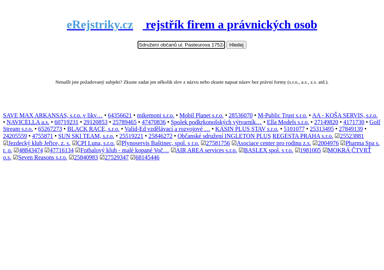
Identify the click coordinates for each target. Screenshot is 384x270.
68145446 (147, 157)
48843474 (31, 150)
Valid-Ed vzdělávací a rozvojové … (167, 129)
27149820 (326, 122)
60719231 (66, 122)
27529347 (117, 157)
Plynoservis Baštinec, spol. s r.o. (160, 143)
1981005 (310, 150)
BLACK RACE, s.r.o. (93, 129)
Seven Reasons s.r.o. (42, 157)
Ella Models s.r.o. (288, 122)
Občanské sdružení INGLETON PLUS (224, 136)
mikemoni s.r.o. (155, 115)
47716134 (62, 150)
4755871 (42, 136)
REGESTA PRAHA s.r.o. (303, 136)
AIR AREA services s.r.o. (206, 150)
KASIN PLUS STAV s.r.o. (247, 129)
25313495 (322, 129)
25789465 (124, 122)
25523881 (352, 136)
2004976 (328, 143)
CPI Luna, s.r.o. (96, 143)
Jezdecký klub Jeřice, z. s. (39, 143)
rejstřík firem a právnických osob (192, 24)
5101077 (294, 129)
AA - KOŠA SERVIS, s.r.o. (345, 115)
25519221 (131, 136)
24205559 (15, 136)
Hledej (237, 45)
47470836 (154, 122)
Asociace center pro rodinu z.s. (274, 143)
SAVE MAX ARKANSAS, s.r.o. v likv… (53, 115)
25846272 (160, 136)
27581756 (218, 143)
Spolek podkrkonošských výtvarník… (216, 122)
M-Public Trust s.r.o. (282, 115)
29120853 (96, 122)
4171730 (354, 122)
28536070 (241, 115)
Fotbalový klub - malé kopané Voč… (124, 150)
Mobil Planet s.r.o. (201, 115)
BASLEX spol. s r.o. (268, 150)
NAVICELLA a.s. (28, 122)
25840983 (86, 157)
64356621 (120, 115)
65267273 (50, 129)
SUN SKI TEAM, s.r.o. (86, 136)
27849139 (351, 129)
